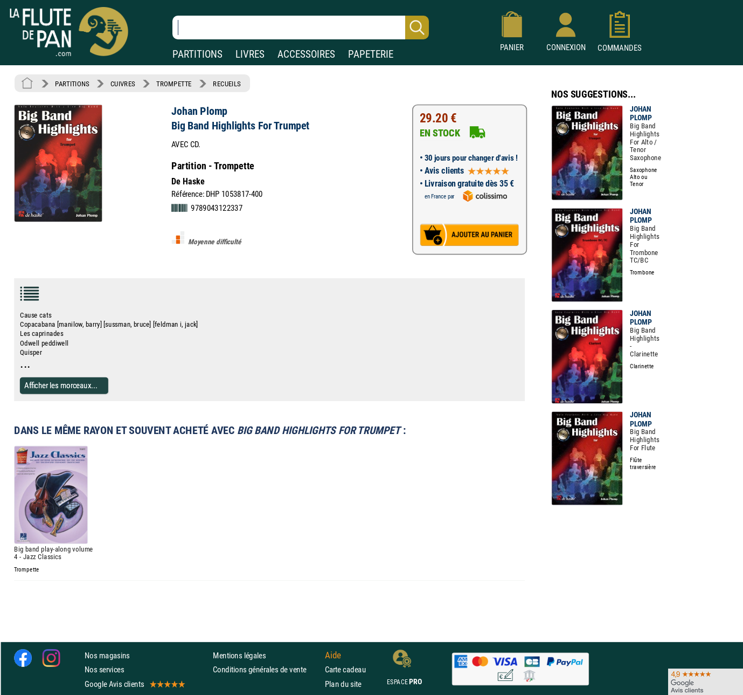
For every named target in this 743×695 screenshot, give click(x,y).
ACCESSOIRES (306, 54)
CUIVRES (122, 83)
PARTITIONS (197, 54)
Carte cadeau (345, 669)
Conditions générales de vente (266, 669)
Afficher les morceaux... (61, 385)
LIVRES (250, 54)
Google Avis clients (134, 684)
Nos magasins (107, 655)
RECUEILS (227, 83)
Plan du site (343, 684)
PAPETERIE (370, 54)
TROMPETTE (174, 83)
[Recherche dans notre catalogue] (300, 27)
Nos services (104, 669)
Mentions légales (239, 655)
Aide (333, 655)
